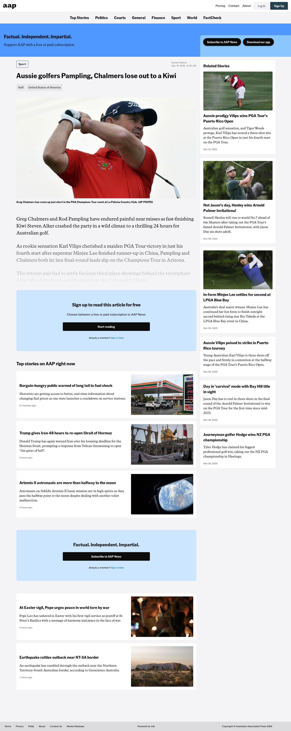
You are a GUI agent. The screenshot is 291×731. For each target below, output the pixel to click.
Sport (176, 17)
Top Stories (79, 17)
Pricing (220, 6)
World (192, 17)
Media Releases (75, 726)
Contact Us (56, 726)
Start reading (106, 327)
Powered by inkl (146, 726)
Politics (101, 17)
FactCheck (212, 17)
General (138, 17)
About (246, 6)
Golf (21, 87)
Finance (158, 17)
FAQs (31, 726)
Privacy (20, 726)
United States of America (44, 87)
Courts (120, 17)
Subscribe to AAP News (222, 42)
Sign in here (117, 338)
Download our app (258, 42)
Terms (8, 726)
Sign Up (279, 6)
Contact (233, 6)
